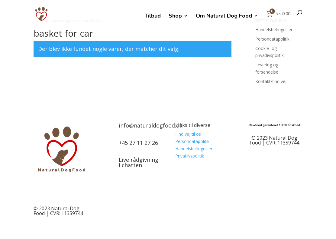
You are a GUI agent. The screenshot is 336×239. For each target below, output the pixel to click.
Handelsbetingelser (273, 29)
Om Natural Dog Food (224, 16)
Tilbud (152, 16)
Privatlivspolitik (189, 156)
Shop (175, 16)
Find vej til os (188, 134)
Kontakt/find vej (270, 81)
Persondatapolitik (272, 39)
